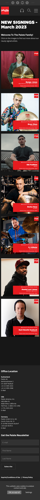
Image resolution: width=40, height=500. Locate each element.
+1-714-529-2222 (7, 408)
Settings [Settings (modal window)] (28, 492)
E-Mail (3, 390)
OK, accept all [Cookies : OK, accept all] (14, 492)
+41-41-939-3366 (7, 388)
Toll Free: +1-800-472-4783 (10, 406)
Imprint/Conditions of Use (10, 477)
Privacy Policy (28, 477)
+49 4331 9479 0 (7, 426)
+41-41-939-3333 (7, 386)
